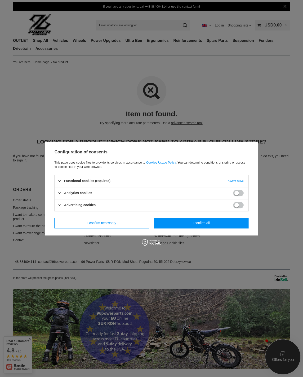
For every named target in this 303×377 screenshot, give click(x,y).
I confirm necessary (101, 223)
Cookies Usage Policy (161, 162)
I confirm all (201, 223)
